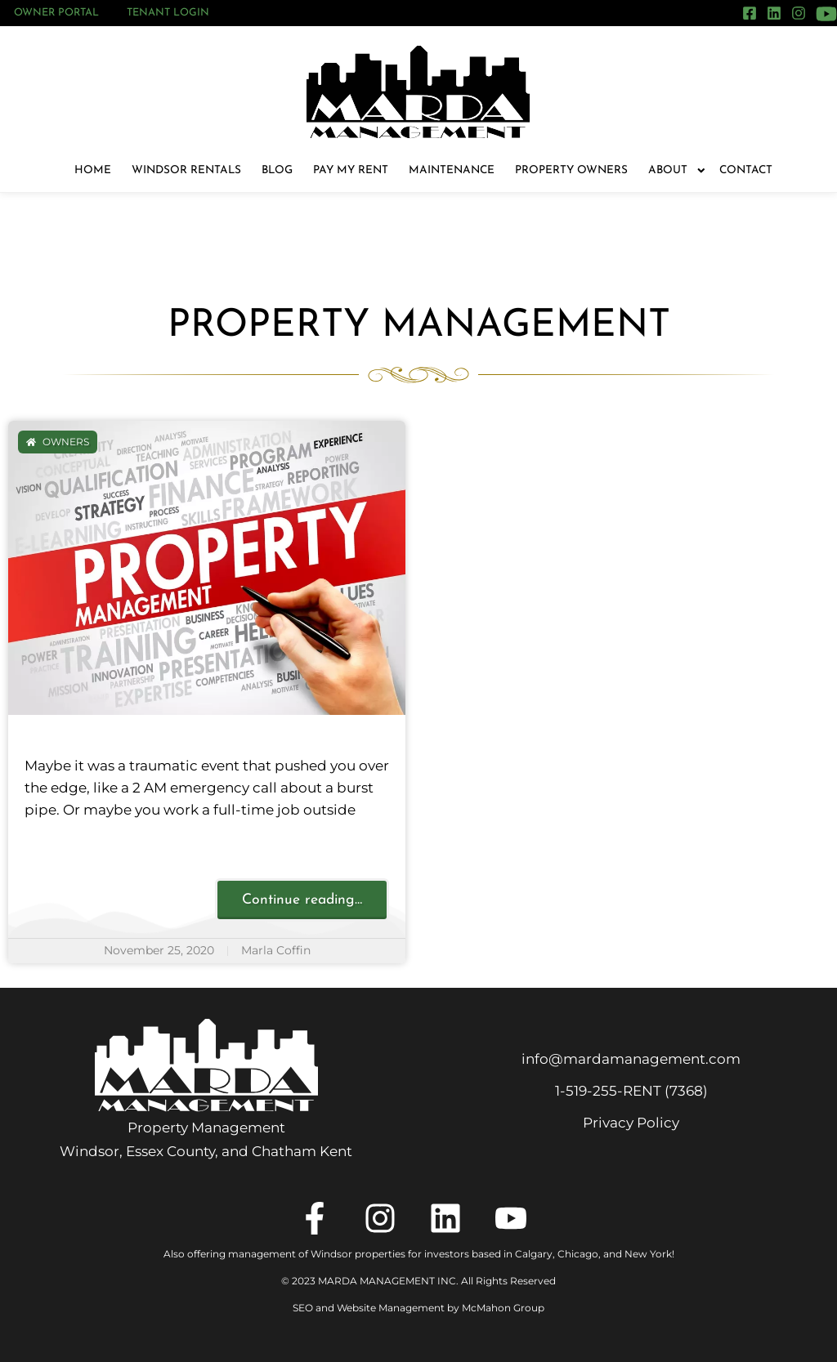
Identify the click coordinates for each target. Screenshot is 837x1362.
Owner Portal (56, 12)
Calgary (534, 1254)
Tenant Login (168, 12)
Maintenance (452, 170)
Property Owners (571, 170)
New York (648, 1254)
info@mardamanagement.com (631, 1059)
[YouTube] (826, 14)
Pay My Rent (350, 170)
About (673, 171)
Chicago (577, 1254)
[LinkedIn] (774, 13)
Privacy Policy (631, 1122)
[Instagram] (798, 13)
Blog (277, 170)
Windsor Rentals (186, 170)
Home (92, 170)
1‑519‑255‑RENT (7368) (631, 1091)
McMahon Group (503, 1308)
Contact (745, 170)
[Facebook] (749, 13)
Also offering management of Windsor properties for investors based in (339, 1254)
